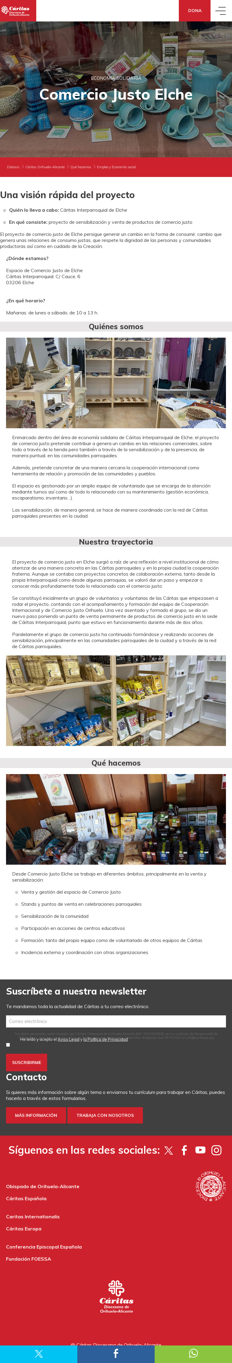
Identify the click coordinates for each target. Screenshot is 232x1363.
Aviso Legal (68, 1039)
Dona (194, 10)
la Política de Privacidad (105, 1039)
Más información (36, 1115)
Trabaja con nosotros (105, 1115)
